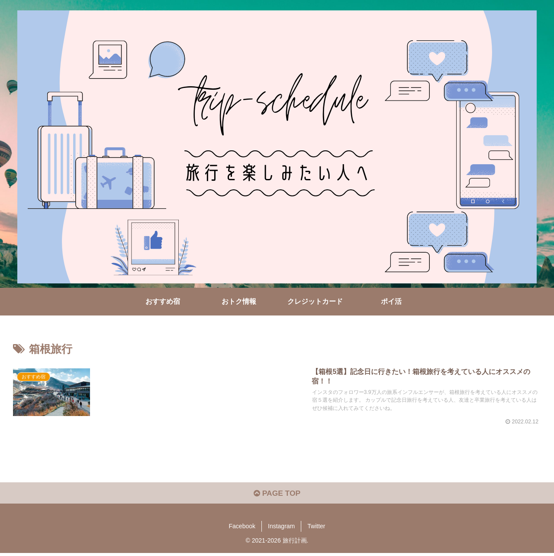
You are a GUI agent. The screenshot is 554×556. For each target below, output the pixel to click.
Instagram (281, 529)
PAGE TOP (277, 495)
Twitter (316, 529)
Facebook (242, 529)
